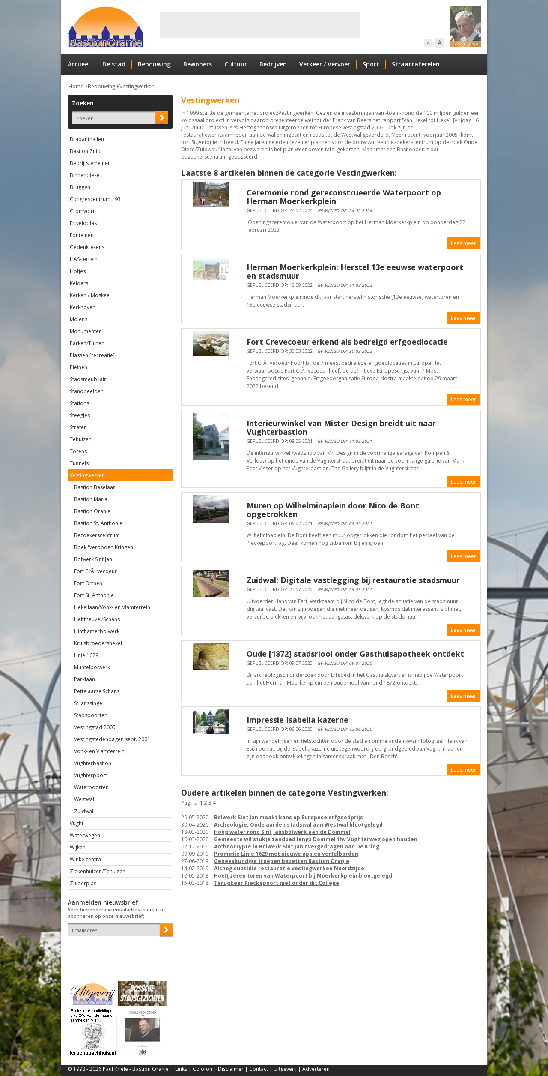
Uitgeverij (285, 1069)
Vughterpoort (90, 775)
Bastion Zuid (85, 151)
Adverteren (316, 1069)
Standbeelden (87, 391)
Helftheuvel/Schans (97, 619)
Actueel (79, 64)
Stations (79, 403)
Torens (78, 451)
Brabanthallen (87, 139)
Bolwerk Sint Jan (93, 559)
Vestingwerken (137, 86)
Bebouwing (154, 64)
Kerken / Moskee (90, 295)
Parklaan (84, 679)
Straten (78, 427)
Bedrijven (273, 64)
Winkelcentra (85, 859)
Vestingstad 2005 (95, 727)
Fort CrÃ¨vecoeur (95, 571)
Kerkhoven (82, 307)
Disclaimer (231, 1069)
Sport (371, 64)
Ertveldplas (83, 223)
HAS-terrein (84, 259)
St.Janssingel (89, 703)
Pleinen (78, 367)
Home (75, 86)
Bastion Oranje (92, 511)
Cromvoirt (82, 211)
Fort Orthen (88, 583)
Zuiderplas (83, 883)
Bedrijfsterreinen (90, 163)
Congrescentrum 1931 (97, 199)
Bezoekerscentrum (97, 535)
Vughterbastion (92, 763)
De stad (113, 64)
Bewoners (197, 64)
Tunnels (79, 463)
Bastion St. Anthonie (98, 523)
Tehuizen (81, 439)
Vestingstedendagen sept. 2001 (112, 739)
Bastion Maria (90, 499)
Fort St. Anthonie (94, 595)
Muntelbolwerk (92, 667)
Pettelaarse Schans (96, 691)
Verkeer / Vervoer (324, 64)
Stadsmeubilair (88, 379)
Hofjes (78, 271)
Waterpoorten (91, 787)
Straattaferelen (416, 64)
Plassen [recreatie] (92, 355)
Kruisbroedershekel (98, 643)
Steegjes (80, 415)
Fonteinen (82, 235)
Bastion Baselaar (94, 487)
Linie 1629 (86, 655)
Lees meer (463, 243)
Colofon (202, 1069)
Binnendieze (85, 175)
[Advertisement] (260, 25)
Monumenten (86, 331)
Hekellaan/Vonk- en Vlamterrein (112, 607)
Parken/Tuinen (87, 343)
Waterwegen (85, 835)
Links (181, 1069)
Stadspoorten (90, 715)
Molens (78, 319)
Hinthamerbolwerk (96, 631)
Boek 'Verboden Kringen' (104, 547)
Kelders (79, 283)
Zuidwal (83, 811)
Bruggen (80, 187)
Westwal (84, 799)
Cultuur (235, 64)
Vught (76, 823)
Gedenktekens (87, 247)
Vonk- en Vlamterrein (99, 751)
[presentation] (118, 951)
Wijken (78, 847)
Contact (258, 1069)
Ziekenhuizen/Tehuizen (97, 871)
